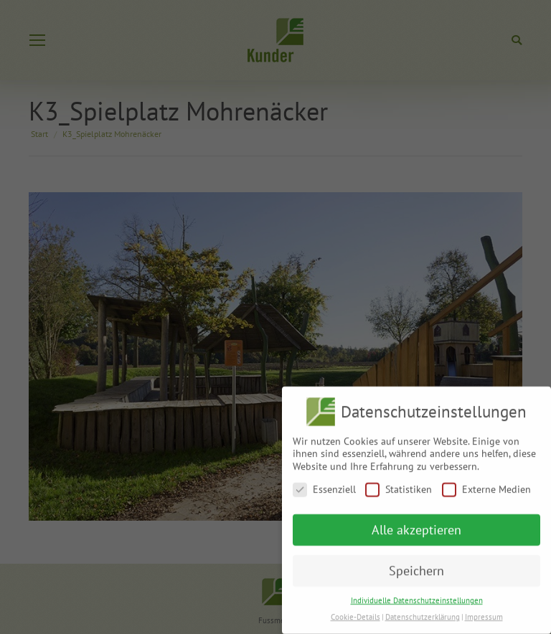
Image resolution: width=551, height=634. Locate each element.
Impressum (484, 612)
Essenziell (324, 484)
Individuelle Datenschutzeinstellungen (417, 595)
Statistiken (398, 484)
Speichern (416, 565)
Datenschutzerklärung (422, 612)
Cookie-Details (355, 612)
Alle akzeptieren (416, 524)
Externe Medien (486, 484)
